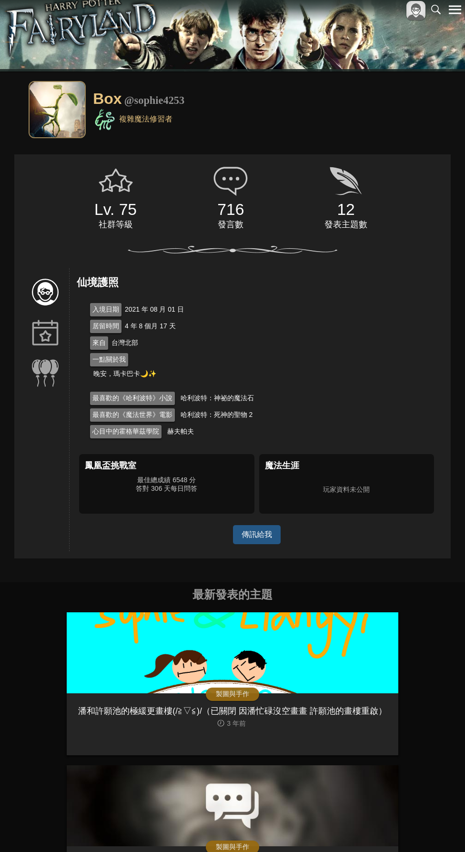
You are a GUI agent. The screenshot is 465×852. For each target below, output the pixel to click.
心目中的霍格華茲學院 (125, 431)
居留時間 (105, 326)
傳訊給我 (257, 534)
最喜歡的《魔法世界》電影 (132, 414)
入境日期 (105, 309)
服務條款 (371, 828)
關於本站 (340, 828)
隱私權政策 (405, 828)
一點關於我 (109, 359)
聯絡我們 (439, 828)
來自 (99, 342)
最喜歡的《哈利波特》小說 (132, 398)
